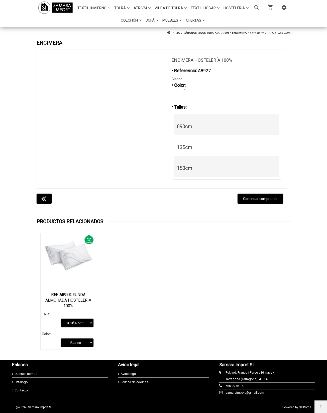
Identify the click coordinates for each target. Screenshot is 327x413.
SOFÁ (150, 20)
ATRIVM (140, 8)
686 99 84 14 (235, 386)
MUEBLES (170, 20)
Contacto (21, 390)
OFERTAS (193, 20)
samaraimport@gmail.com (245, 392)
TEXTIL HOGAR (203, 8)
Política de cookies (134, 382)
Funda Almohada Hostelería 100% (68, 300)
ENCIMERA (239, 33)
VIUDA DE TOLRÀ (169, 8)
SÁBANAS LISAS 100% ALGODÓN (206, 33)
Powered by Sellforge (296, 407)
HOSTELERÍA (234, 8)
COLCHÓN (129, 20)
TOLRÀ (120, 8)
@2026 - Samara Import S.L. (35, 407)
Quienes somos (26, 374)
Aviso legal (129, 374)
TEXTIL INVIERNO (91, 8)
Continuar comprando (260, 199)
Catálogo (21, 382)
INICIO (173, 33)
